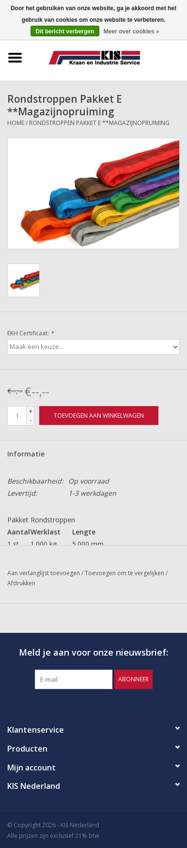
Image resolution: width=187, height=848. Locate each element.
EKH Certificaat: (30, 333)
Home (15, 123)
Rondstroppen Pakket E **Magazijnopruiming (99, 123)
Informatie (26, 453)
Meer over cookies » (131, 31)
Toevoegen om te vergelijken (125, 573)
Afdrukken (21, 583)
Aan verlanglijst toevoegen (44, 573)
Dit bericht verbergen (65, 31)
